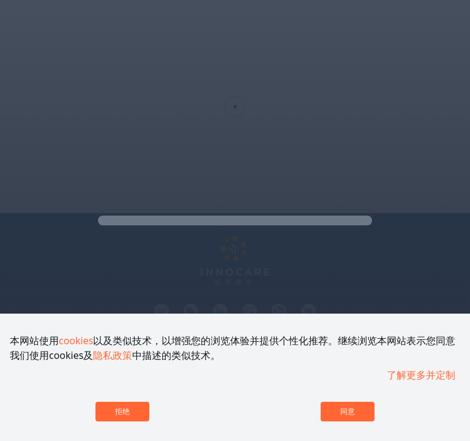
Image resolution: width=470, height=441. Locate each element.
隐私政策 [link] (112, 355)
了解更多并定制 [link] (421, 375)
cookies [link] (76, 340)
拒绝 (122, 411)
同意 (347, 411)
